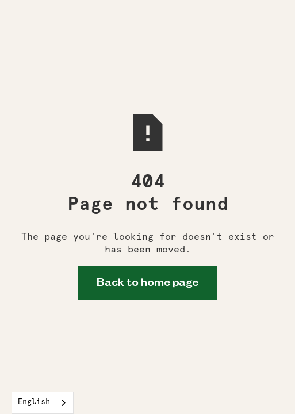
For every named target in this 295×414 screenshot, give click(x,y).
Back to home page (147, 283)
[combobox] (43, 403)
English (34, 402)
